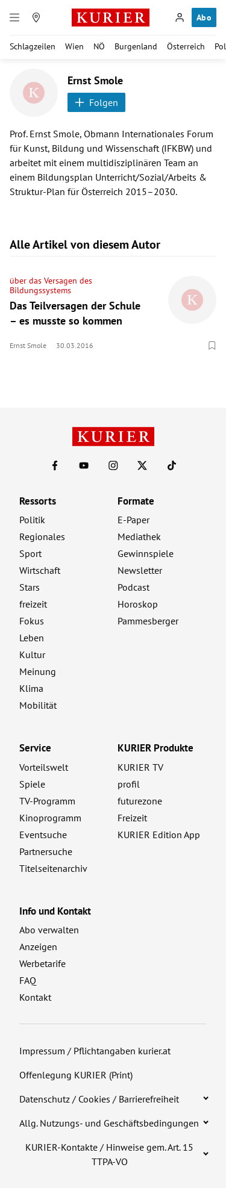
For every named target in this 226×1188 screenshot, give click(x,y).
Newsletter (140, 570)
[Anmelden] (179, 17)
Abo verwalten (49, 930)
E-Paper (133, 520)
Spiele (32, 784)
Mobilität (38, 705)
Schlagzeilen (32, 46)
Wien (74, 46)
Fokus (31, 621)
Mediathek (139, 536)
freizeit (33, 604)
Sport (30, 553)
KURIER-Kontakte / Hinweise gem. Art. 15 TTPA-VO (109, 1154)
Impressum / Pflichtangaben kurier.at (95, 1051)
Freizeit (132, 818)
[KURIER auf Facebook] (54, 465)
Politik (32, 520)
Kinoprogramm (50, 818)
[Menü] (14, 17)
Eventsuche (43, 835)
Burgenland (136, 46)
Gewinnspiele (146, 553)
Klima (31, 688)
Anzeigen (38, 947)
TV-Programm (47, 801)
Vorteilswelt (43, 767)
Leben (31, 638)
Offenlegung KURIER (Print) (76, 1075)
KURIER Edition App (159, 835)
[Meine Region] (36, 17)
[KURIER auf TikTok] (171, 465)
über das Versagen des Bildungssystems (51, 285)
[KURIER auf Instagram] (113, 465)
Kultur (32, 654)
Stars (29, 587)
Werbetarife (42, 963)
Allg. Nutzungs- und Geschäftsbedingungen (109, 1123)
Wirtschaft (39, 570)
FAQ (27, 980)
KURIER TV (140, 767)
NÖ (99, 46)
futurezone (140, 801)
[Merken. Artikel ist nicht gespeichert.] (212, 345)
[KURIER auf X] (142, 465)
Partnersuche (45, 851)
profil (129, 784)
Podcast (133, 587)
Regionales (42, 536)
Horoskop (138, 604)
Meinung (37, 671)
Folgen (96, 102)
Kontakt (35, 997)
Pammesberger (148, 621)
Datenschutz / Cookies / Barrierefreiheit (99, 1099)
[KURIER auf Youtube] (83, 465)
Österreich (186, 46)
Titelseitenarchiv (53, 868)
